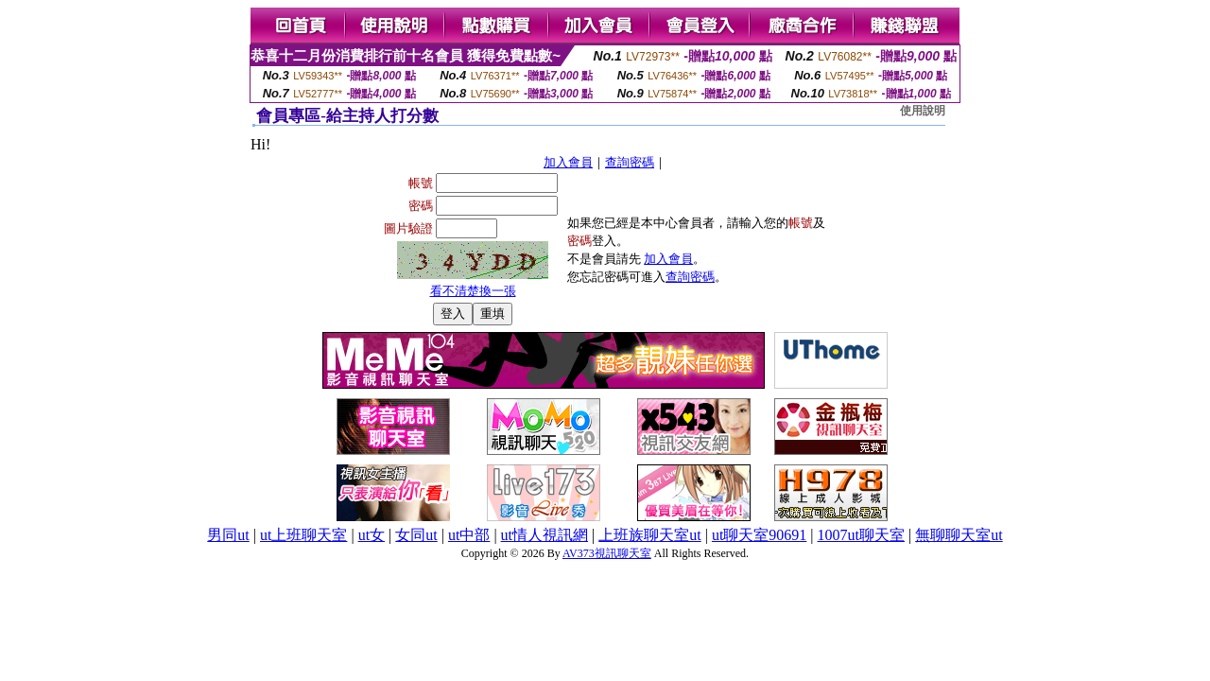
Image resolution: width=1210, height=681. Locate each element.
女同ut (416, 535)
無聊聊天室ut (958, 535)
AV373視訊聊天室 (606, 553)
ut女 (371, 535)
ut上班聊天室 (303, 535)
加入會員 (568, 162)
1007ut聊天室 (861, 535)
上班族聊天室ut (649, 535)
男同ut (228, 535)
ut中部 (469, 535)
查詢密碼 (629, 162)
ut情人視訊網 (544, 535)
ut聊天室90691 (759, 535)
